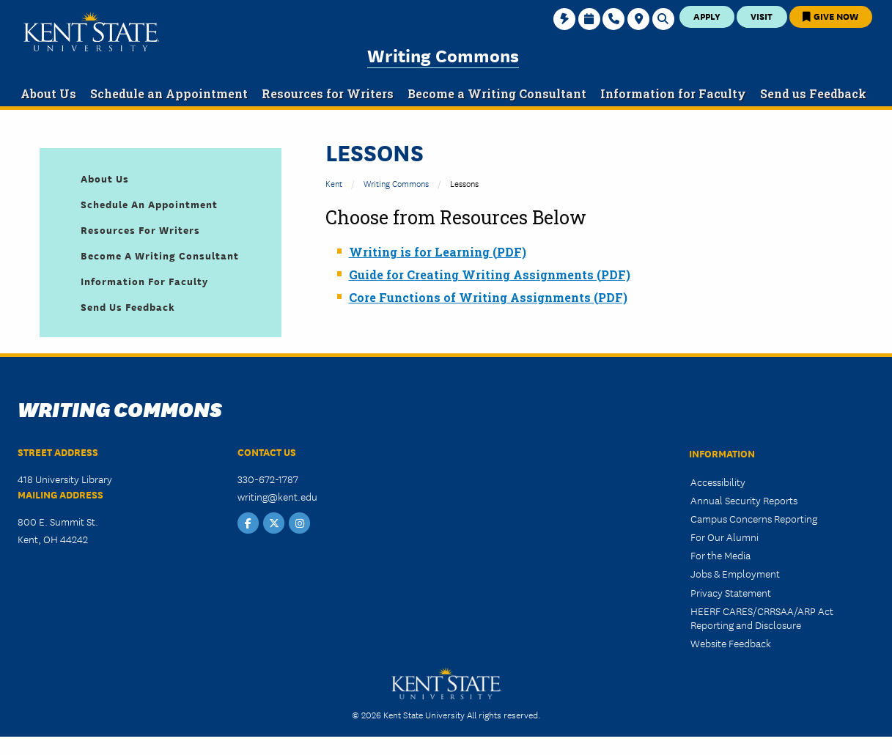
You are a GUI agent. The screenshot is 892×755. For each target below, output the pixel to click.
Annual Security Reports (743, 500)
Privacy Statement (730, 592)
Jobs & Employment (735, 573)
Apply (706, 15)
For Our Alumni (724, 536)
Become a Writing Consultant (160, 255)
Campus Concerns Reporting (753, 518)
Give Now (830, 15)
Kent (333, 183)
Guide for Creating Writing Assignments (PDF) (489, 274)
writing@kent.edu (277, 496)
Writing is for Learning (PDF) (437, 251)
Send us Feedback (128, 306)
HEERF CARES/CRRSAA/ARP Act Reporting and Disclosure (761, 618)
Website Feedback (730, 643)
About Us (105, 178)
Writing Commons (443, 54)
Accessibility (717, 482)
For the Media (720, 555)
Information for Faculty (144, 280)
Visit (762, 15)
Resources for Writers (140, 229)
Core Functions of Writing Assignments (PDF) (488, 297)
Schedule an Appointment (149, 203)
